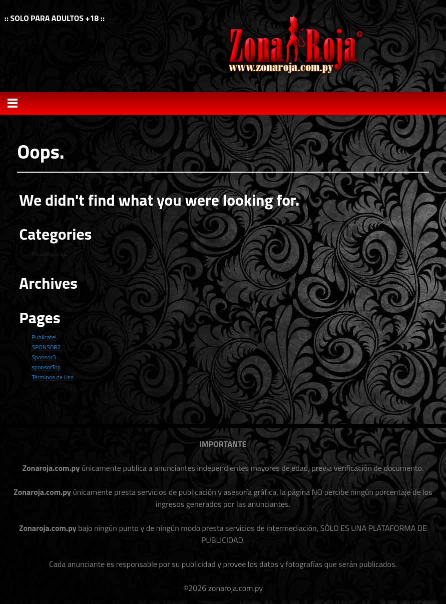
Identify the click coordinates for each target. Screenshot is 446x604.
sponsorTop (46, 367)
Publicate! (44, 337)
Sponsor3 (44, 357)
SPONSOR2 (46, 347)
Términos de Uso (53, 377)
